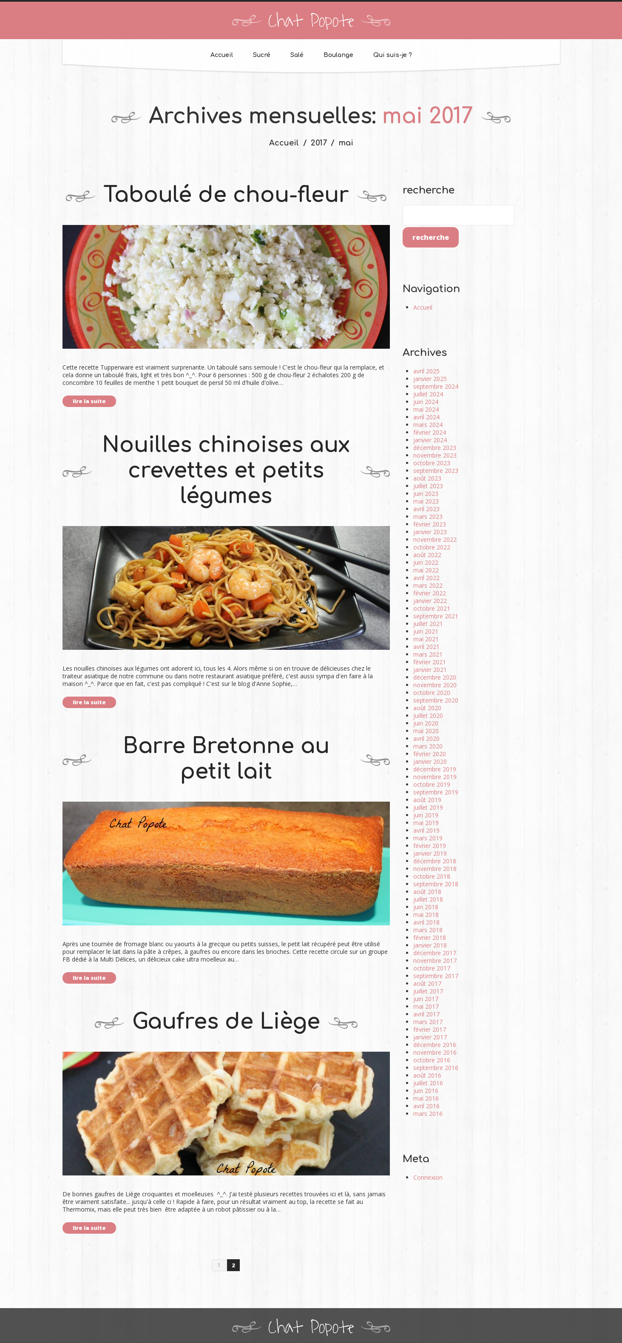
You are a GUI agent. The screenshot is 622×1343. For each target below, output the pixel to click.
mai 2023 (426, 501)
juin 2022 (425, 562)
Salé (297, 55)
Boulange (338, 55)
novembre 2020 (435, 685)
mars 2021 (428, 654)
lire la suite (89, 401)
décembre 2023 (434, 448)
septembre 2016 (435, 1068)
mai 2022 (426, 570)
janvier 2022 (430, 601)
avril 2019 (426, 830)
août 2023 (427, 478)
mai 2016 (426, 1098)
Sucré (261, 55)
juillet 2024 (428, 394)
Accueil (221, 55)
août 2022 (427, 555)
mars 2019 (428, 838)
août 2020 (427, 708)
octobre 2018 (431, 876)
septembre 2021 (435, 616)
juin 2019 (425, 815)
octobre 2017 (431, 968)
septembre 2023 (435, 471)
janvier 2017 (430, 1037)
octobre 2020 (431, 693)
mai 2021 (426, 639)
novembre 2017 (435, 960)
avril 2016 (426, 1106)
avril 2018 (426, 922)
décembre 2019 (434, 769)
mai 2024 (426, 409)
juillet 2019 (428, 807)
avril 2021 (426, 647)
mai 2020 (426, 731)
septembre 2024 (435, 386)
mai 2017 (426, 1006)
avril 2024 (426, 417)
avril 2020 (426, 738)
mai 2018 (426, 915)
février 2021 (429, 662)
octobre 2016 (431, 1060)
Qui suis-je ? (392, 55)
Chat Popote (311, 21)
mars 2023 (428, 516)
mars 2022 (428, 585)
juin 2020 (425, 723)
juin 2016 (425, 1091)
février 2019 (429, 846)
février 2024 (429, 432)
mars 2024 (428, 425)
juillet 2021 (428, 624)
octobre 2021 (431, 608)
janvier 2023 (430, 532)
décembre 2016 (434, 1045)
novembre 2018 (435, 869)
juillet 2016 (428, 1083)
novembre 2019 (435, 777)
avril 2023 (426, 509)
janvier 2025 (430, 379)
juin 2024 (425, 402)
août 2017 (427, 983)
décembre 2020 (434, 677)
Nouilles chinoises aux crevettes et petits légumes (226, 470)
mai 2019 (426, 823)
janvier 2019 (430, 853)
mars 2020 (428, 746)
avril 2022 (426, 578)
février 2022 (429, 593)
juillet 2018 (428, 899)
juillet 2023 (428, 486)
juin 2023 (425, 493)
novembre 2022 (435, 539)
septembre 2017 (435, 976)
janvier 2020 (430, 761)
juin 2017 (425, 999)
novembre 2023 (435, 455)
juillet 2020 (428, 715)
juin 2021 (425, 631)
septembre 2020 (435, 700)
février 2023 (429, 524)
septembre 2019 (435, 792)
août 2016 (427, 1075)
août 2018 (427, 892)
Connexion (428, 1177)
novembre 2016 (435, 1052)
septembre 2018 (435, 884)
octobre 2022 (431, 547)
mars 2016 (428, 1114)
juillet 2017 (428, 991)
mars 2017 (428, 1022)
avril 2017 (426, 1014)
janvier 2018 (430, 945)
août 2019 (427, 800)
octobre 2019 (431, 784)
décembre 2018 (434, 861)
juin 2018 (425, 907)
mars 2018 (428, 930)
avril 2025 (426, 371)
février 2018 (429, 937)
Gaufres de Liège (226, 1022)
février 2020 (429, 754)
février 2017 (429, 1029)
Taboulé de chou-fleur (226, 195)
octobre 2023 (431, 463)
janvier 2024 (430, 440)
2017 (319, 143)
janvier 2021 (430, 670)
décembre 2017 (434, 953)
